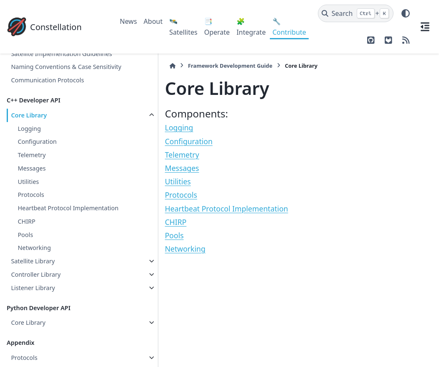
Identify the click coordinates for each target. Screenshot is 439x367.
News (128, 21)
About (153, 21)
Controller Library (36, 298)
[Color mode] (406, 13)
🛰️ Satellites (183, 27)
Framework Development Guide (182, 65)
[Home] (124, 65)
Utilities (28, 195)
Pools (25, 258)
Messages (32, 182)
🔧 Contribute (289, 27)
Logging (29, 142)
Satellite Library (33, 285)
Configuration (37, 155)
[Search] (355, 13)
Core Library (29, 129)
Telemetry (32, 169)
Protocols (31, 208)
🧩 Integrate (251, 27)
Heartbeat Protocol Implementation (44, 227)
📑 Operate (217, 27)
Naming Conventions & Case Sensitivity (51, 75)
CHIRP (26, 245)
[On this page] (424, 27)
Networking (34, 271)
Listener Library (33, 311)
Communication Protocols (47, 94)
